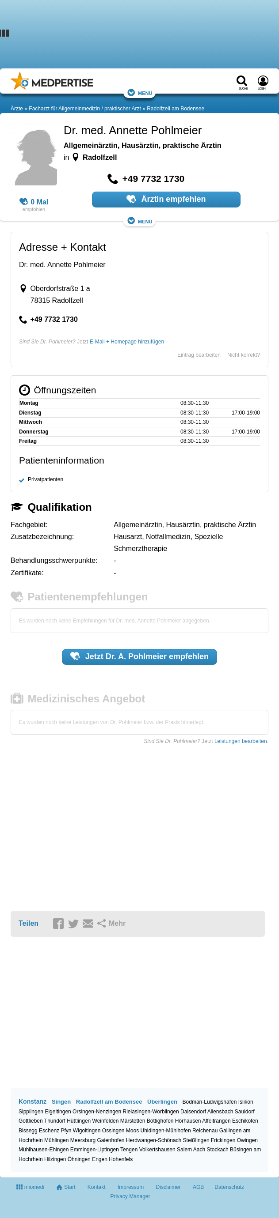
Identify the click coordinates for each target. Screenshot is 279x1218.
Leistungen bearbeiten (240, 741)
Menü (140, 92)
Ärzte (17, 109)
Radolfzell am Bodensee (175, 109)
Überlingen (162, 1101)
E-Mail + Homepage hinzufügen (127, 342)
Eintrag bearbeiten (199, 355)
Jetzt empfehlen (139, 656)
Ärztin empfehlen (166, 199)
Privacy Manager (130, 1196)
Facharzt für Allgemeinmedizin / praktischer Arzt (85, 109)
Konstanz (32, 1101)
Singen (61, 1101)
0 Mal (34, 202)
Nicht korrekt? (243, 355)
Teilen (28, 923)
